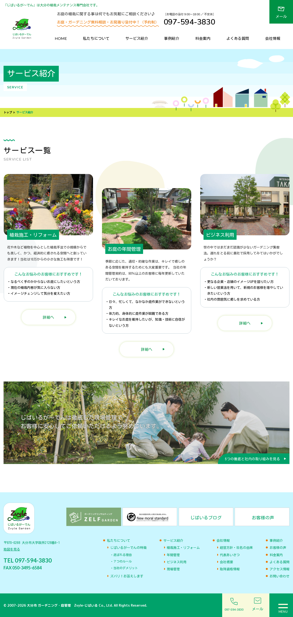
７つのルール (122, 561)
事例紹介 (171, 38)
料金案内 (202, 38)
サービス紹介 (136, 38)
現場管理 (173, 569)
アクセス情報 (279, 569)
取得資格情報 (230, 569)
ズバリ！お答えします (126, 576)
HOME (61, 38)
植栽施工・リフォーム (183, 547)
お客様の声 (278, 547)
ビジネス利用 (177, 562)
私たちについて (96, 38)
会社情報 (272, 38)
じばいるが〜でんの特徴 (128, 547)
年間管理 (173, 555)
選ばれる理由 (122, 554)
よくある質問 (237, 38)
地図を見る (12, 550)
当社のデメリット (125, 568)
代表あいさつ (230, 555)
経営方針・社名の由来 (236, 547)
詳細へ (48, 317)
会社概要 (226, 562)
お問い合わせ (279, 576)
